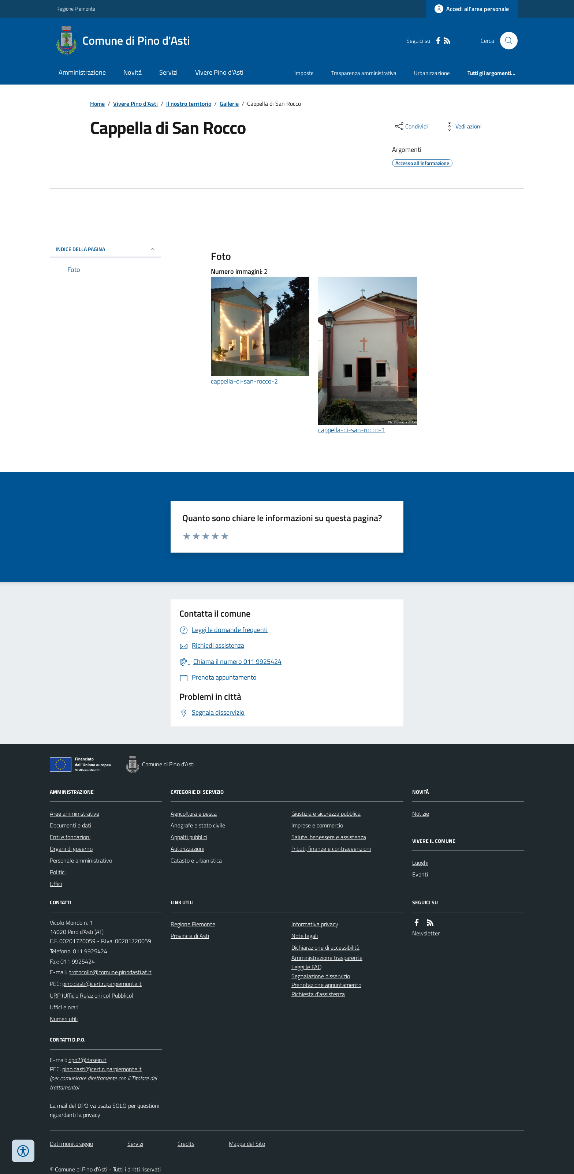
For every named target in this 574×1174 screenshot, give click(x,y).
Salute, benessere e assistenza (328, 837)
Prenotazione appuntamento (326, 984)
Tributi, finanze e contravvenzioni (331, 848)
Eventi (420, 874)
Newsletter (426, 933)
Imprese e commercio (317, 825)
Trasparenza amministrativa (363, 73)
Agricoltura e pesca (194, 813)
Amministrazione (82, 72)
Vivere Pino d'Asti (219, 72)
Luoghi (420, 862)
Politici (58, 872)
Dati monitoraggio (71, 1143)
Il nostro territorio (188, 103)
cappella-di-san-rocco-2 (244, 381)
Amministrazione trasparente (326, 957)
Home (97, 103)
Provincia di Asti (190, 935)
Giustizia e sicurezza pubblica (326, 813)
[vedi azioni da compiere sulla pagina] (462, 126)
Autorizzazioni (187, 848)
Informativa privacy (314, 924)
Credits (186, 1143)
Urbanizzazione (432, 73)
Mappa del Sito (247, 1143)
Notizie (420, 813)
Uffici (56, 883)
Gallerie (229, 103)
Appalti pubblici (189, 837)
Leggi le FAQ (306, 966)
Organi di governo (71, 848)
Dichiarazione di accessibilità (325, 947)
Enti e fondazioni (70, 837)
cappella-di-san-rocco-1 (351, 430)
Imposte (304, 73)
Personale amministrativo (81, 860)
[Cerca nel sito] (506, 40)
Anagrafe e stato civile (198, 825)
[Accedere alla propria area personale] (472, 9)
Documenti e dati (70, 825)
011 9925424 (90, 951)
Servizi (168, 72)
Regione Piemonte (75, 8)
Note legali (304, 935)
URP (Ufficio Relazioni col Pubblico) (91, 995)
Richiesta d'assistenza (318, 994)
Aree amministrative (74, 813)
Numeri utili (64, 1018)
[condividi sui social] (410, 126)
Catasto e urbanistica (196, 860)
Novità (132, 72)
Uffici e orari (64, 1007)
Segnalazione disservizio (320, 976)
